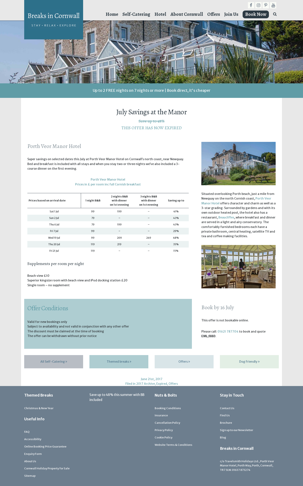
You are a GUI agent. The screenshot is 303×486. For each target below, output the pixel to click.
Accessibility (32, 439)
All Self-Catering (53, 362)
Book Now (255, 14)
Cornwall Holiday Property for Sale (47, 468)
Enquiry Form (33, 454)
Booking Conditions (168, 408)
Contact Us (227, 408)
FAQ (26, 432)
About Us (30, 461)
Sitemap (30, 476)
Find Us (225, 415)
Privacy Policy (164, 430)
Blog (223, 437)
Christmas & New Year (38, 408)
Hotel (160, 14)
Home (112, 14)
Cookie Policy (163, 437)
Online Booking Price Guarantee (45, 446)
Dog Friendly (249, 362)
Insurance (161, 415)
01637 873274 (241, 470)
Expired (161, 384)
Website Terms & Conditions (173, 445)
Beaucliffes (226, 217)
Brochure (226, 423)
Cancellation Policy (167, 423)
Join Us (231, 14)
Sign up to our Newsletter (236, 430)
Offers (213, 14)
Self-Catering (136, 14)
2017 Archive (145, 384)
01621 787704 (228, 331)
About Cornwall (186, 14)
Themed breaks (119, 362)
